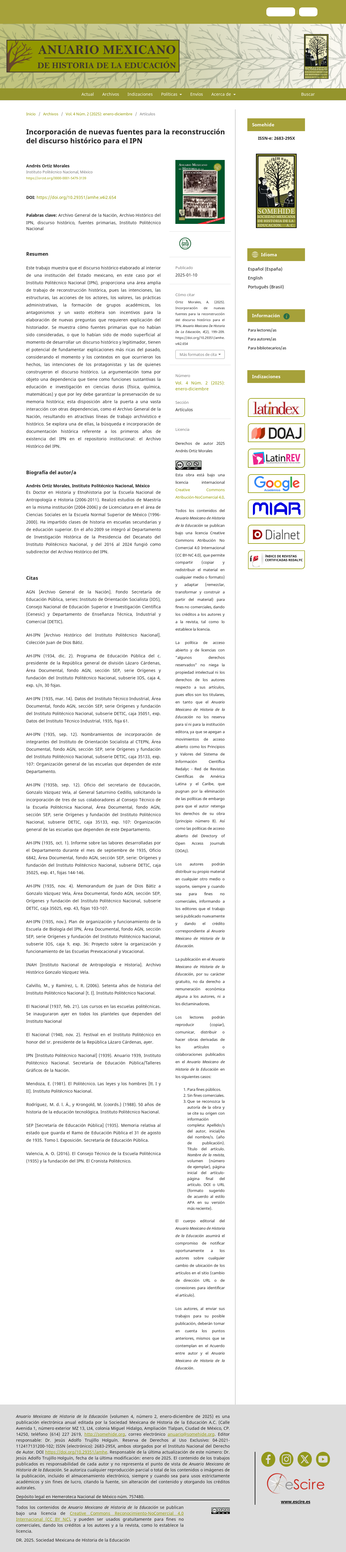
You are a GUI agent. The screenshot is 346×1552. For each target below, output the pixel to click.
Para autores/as (262, 339)
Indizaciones (140, 94)
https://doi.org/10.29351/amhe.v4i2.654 (76, 197)
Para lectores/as (262, 330)
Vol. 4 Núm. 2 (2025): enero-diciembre (99, 114)
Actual (87, 94)
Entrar (308, 12)
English (255, 278)
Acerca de (221, 94)
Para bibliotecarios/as (267, 348)
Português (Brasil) (266, 287)
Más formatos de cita (198, 354)
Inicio (31, 114)
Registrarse (280, 12)
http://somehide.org (104, 1434)
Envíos (196, 94)
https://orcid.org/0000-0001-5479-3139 (56, 178)
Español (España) (265, 269)
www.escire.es (295, 1501)
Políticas (170, 94)
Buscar (304, 94)
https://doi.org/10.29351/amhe (76, 1452)
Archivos (110, 94)
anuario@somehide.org (191, 1434)
